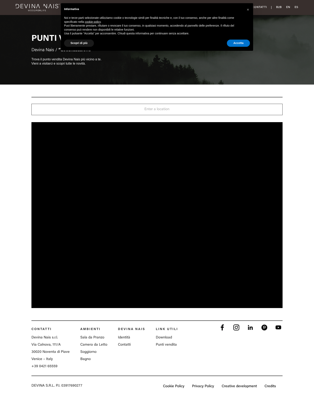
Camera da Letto (93, 345)
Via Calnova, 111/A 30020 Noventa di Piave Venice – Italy (50, 352)
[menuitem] (288, 7)
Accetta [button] (238, 43)
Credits (270, 386)
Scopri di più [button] (79, 43)
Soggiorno (88, 352)
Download (164, 337)
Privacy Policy (203, 386)
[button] (248, 9)
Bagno (85, 359)
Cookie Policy (173, 386)
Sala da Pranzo (92, 337)
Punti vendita (166, 345)
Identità (124, 337)
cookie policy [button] (93, 21)
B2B (279, 7)
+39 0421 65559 (44, 366)
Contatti (259, 7)
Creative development (239, 386)
